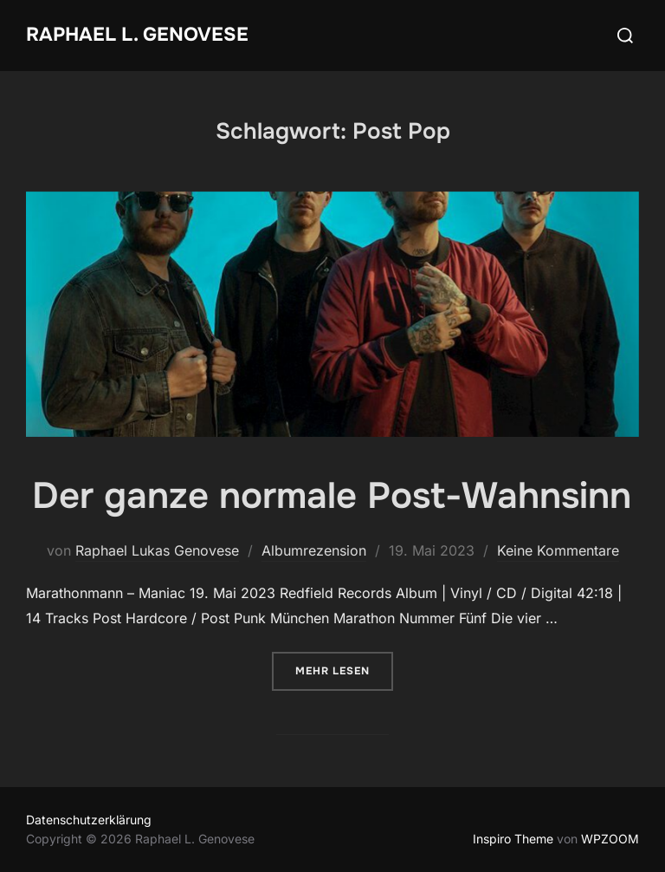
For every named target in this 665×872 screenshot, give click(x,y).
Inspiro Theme (513, 838)
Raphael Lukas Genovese (157, 550)
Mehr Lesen (344, 669)
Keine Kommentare (558, 550)
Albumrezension (313, 550)
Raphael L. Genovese (137, 35)
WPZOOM (610, 838)
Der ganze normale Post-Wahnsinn (331, 495)
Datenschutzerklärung (89, 819)
